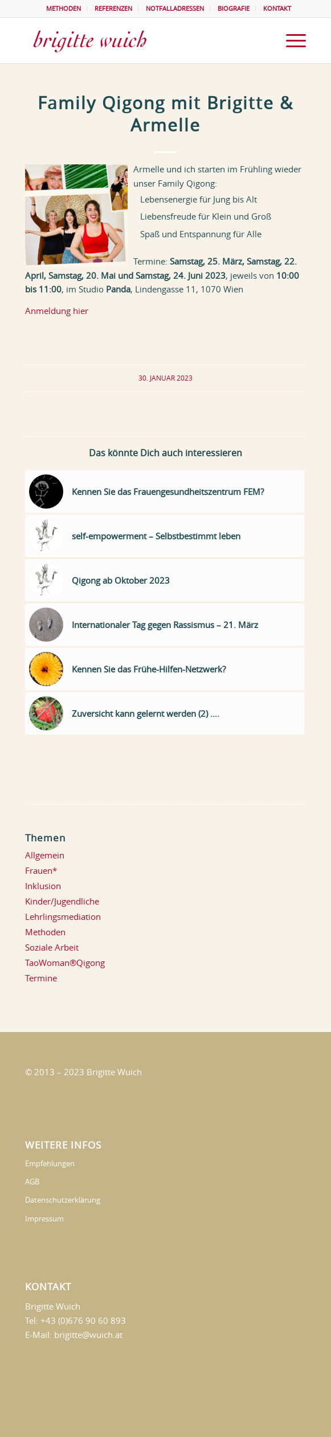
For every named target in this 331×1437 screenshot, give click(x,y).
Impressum (44, 1218)
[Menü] (290, 40)
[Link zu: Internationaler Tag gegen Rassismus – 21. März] (165, 625)
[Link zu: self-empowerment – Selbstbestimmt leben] (165, 536)
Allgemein (44, 855)
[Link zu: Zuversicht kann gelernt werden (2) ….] (165, 713)
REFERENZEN (113, 8)
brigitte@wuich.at (88, 1334)
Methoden (45, 932)
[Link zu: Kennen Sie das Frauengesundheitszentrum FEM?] (165, 491)
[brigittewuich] (137, 40)
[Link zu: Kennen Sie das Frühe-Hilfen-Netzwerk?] (165, 669)
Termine (41, 978)
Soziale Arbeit (52, 947)
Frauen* (41, 870)
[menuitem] (63, 8)
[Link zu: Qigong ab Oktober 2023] (165, 580)
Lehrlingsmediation (63, 916)
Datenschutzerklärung (62, 1200)
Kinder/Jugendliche (62, 901)
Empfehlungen (50, 1163)
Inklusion (43, 885)
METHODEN (63, 8)
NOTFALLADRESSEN (175, 8)
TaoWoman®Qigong (65, 962)
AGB (32, 1181)
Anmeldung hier (56, 310)
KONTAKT (277, 8)
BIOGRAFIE (234, 8)
